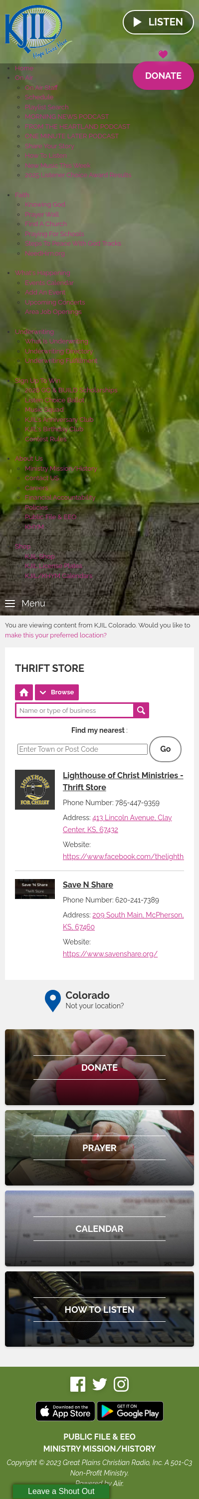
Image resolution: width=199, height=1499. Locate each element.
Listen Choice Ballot (54, 400)
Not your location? (95, 1006)
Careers (36, 488)
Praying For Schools (54, 234)
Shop (22, 546)
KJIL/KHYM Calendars (58, 576)
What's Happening (42, 273)
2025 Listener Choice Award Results (78, 175)
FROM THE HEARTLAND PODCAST (77, 126)
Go (165, 749)
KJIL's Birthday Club (54, 429)
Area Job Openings (53, 311)
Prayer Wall (42, 214)
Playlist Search (47, 107)
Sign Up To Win (37, 380)
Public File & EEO (50, 517)
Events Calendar (49, 283)
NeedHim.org (45, 253)
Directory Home (24, 692)
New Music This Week (58, 165)
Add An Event (45, 292)
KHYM (34, 527)
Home (24, 68)
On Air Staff (41, 87)
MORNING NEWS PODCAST (67, 116)
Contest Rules (46, 439)
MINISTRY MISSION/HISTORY (99, 1449)
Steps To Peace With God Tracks (73, 243)
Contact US (42, 478)
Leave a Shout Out (61, 1491)
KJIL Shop (40, 556)
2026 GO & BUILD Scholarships (71, 390)
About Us (29, 458)
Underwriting (34, 331)
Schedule (39, 97)
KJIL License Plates (53, 566)
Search (141, 710)
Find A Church (46, 224)
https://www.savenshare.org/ (110, 954)
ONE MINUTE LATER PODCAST (72, 136)
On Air (24, 77)
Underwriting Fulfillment (61, 360)
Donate (163, 71)
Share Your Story (49, 146)
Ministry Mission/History (61, 468)
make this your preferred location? (56, 635)
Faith (22, 195)
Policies (36, 507)
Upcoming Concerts (55, 302)
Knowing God (45, 204)
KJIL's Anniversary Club (59, 419)
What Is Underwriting (56, 341)
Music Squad (44, 409)
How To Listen (46, 155)
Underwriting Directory (59, 351)
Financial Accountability (60, 497)
